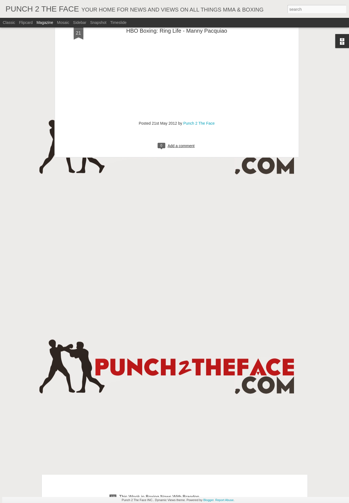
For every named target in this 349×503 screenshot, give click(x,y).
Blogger (208, 500)
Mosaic (63, 22)
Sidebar (79, 22)
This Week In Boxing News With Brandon (159, 310)
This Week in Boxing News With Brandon (159, 434)
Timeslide (118, 22)
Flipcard (26, 22)
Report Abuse (224, 500)
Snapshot (98, 22)
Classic (9, 22)
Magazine (45, 22)
